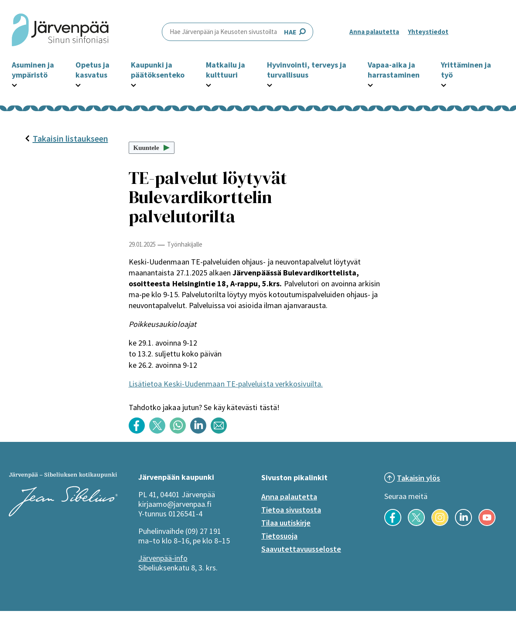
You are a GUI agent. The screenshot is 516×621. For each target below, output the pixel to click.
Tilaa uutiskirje (286, 523)
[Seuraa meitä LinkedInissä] (463, 523)
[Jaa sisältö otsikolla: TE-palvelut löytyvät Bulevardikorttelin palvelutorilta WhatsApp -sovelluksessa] (180, 431)
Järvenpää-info (163, 558)
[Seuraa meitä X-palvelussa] (416, 523)
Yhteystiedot (428, 31)
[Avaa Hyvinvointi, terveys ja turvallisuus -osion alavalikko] (269, 84)
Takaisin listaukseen (66, 138)
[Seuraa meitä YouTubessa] (486, 523)
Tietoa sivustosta (291, 510)
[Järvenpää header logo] (60, 32)
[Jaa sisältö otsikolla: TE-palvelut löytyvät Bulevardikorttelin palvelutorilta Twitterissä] (159, 431)
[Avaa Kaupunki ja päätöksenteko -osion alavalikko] (133, 84)
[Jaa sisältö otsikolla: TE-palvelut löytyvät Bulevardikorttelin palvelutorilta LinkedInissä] (200, 431)
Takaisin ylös (418, 478)
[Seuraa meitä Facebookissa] (392, 523)
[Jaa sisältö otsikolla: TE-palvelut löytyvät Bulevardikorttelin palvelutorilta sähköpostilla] (221, 431)
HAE (237, 31)
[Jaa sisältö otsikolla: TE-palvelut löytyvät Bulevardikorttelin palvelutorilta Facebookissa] (139, 431)
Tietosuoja (279, 536)
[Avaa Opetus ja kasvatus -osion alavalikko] (78, 84)
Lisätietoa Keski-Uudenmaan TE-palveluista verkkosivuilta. (226, 384)
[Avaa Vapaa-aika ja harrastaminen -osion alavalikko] (370, 84)
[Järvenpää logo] (63, 513)
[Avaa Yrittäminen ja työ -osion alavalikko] (443, 84)
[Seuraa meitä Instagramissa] (439, 523)
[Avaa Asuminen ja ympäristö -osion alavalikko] (14, 84)
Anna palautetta (374, 31)
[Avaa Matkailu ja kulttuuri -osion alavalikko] (208, 84)
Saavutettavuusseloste (301, 549)
